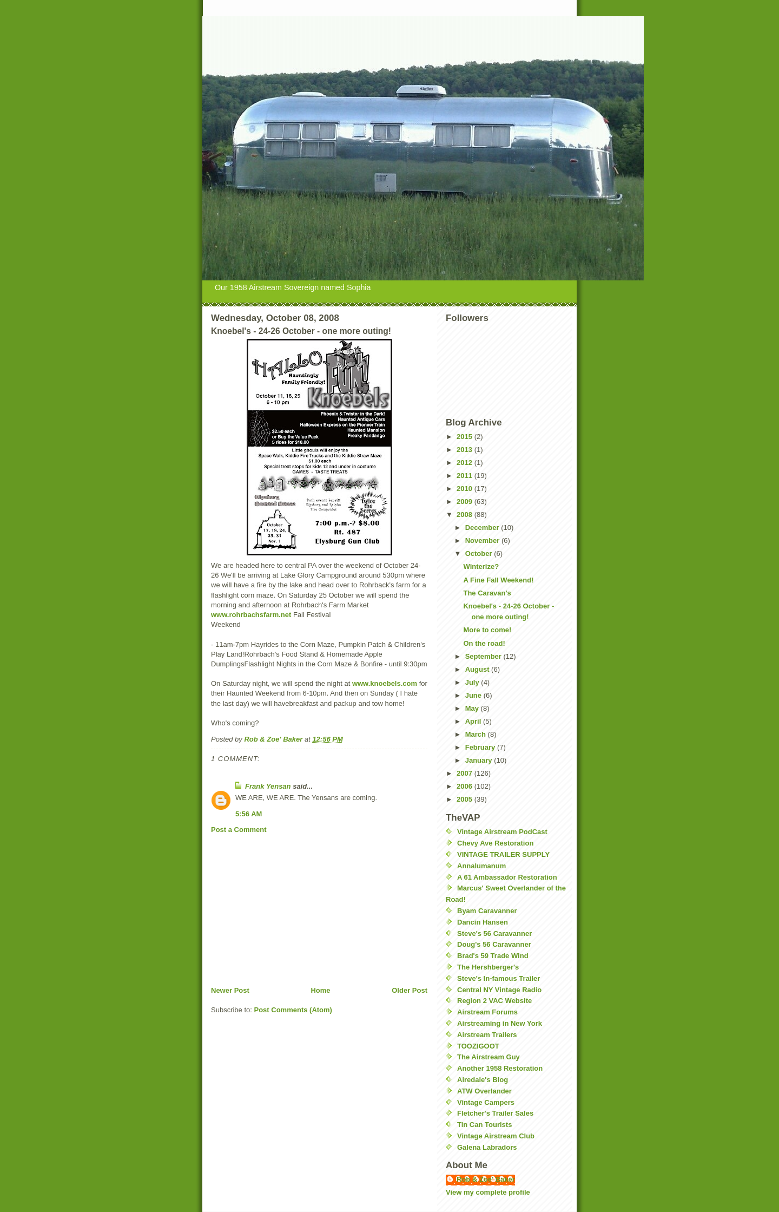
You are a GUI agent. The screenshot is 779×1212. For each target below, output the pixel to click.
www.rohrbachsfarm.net (251, 615)
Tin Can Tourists (484, 1125)
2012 (465, 462)
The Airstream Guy (488, 1057)
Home (320, 990)
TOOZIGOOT (478, 1046)
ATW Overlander (484, 1091)
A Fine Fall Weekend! (498, 580)
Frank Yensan (268, 786)
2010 (465, 488)
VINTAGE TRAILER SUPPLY (503, 854)
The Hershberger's (488, 967)
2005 (465, 799)
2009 (465, 501)
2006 (465, 786)
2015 (465, 437)
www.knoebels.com (384, 683)
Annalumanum (481, 866)
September (484, 656)
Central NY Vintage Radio (499, 990)
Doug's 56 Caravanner (494, 944)
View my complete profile (488, 1192)
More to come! (487, 630)
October (479, 553)
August (478, 669)
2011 (465, 475)
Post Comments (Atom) (293, 1010)
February (481, 747)
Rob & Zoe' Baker (486, 1179)
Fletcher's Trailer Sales (495, 1113)
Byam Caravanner (487, 911)
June (474, 695)
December (483, 527)
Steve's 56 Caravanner (494, 933)
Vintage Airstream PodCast (502, 832)
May (473, 708)
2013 (465, 450)
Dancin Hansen (482, 922)
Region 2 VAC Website (494, 1001)
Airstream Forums (487, 1012)
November (483, 540)
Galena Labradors (487, 1147)
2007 (465, 773)
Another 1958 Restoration (500, 1068)
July (473, 682)
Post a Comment (239, 830)
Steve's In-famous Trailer (498, 978)
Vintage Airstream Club (495, 1136)
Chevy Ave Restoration (495, 843)
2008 (465, 514)
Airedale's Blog (482, 1080)
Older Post (409, 990)
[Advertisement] (292, 910)
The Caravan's (487, 593)
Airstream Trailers (487, 1035)
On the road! (484, 643)
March (476, 734)
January (479, 760)
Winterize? (481, 566)
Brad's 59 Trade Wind (493, 956)
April (474, 721)
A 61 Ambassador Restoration (507, 877)
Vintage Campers (485, 1102)
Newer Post (230, 990)
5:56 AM (248, 814)
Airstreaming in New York (499, 1023)
